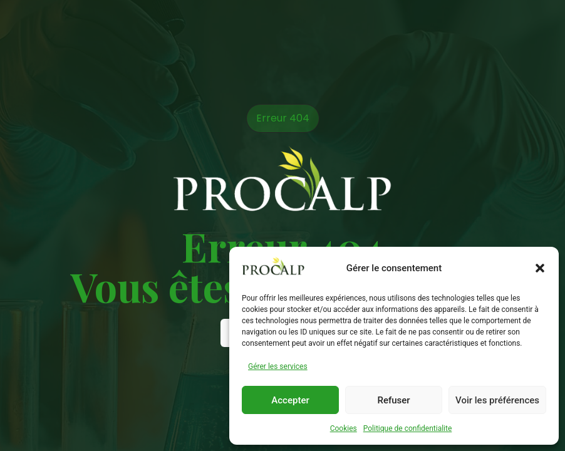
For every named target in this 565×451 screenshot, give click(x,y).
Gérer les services (278, 366)
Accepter (290, 400)
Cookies (343, 428)
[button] (540, 268)
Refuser (393, 400)
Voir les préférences (497, 400)
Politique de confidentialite (407, 428)
